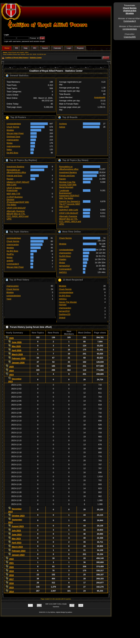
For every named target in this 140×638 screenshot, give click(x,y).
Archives (63, 124)
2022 (11, 559)
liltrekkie (10, 130)
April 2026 (16, 350)
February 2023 (18, 551)
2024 (11, 371)
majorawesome (13, 146)
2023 (11, 375)
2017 (11, 579)
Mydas (10, 143)
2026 (11, 338)
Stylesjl (62, 317)
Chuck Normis (13, 127)
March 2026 (17, 354)
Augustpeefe (99, 97)
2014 (11, 591)
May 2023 (16, 539)
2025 (11, 367)
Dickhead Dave (13, 137)
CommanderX (13, 264)
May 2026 (16, 346)
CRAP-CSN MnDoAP (16, 208)
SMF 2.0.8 (48, 604)
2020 (11, 567)
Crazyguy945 (129, 37)
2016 (11, 583)
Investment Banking (15, 167)
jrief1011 (63, 272)
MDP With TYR (13, 194)
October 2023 (18, 516)
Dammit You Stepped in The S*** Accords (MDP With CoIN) (69, 204)
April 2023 (16, 543)
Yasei (8, 299)
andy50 (10, 261)
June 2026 (16, 342)
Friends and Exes (14, 176)
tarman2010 (64, 266)
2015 (11, 587)
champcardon (13, 140)
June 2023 (16, 534)
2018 (11, 575)
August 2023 (18, 526)
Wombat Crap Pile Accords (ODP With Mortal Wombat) (67, 184)
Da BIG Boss (12, 153)
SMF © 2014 (57, 604)
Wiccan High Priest (15, 133)
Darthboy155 (64, 314)
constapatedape (14, 124)
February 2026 (18, 358)
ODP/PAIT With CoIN (68, 210)
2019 (11, 571)
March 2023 (17, 547)
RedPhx (10, 254)
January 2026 (18, 363)
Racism (10, 179)
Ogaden (62, 259)
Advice (62, 127)
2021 (11, 563)
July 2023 (16, 530)
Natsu (9, 149)
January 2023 (18, 555)
